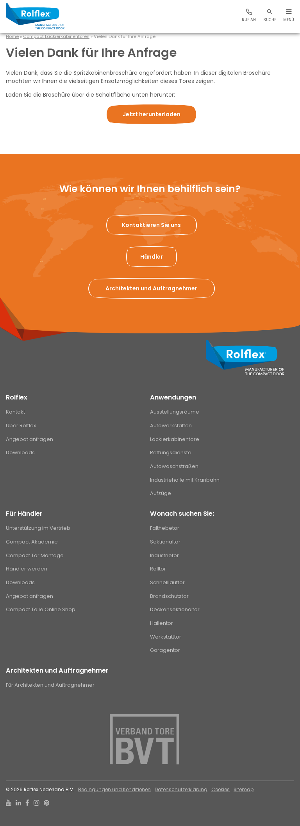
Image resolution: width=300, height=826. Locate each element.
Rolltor (158, 568)
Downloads (20, 452)
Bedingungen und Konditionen (114, 789)
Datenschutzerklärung (181, 789)
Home (12, 36)
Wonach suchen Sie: (182, 513)
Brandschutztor (169, 596)
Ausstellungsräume (174, 412)
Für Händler (24, 513)
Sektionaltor (165, 541)
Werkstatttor (165, 637)
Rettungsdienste (170, 452)
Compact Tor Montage (35, 555)
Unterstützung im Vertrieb (38, 528)
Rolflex (16, 397)
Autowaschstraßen (174, 466)
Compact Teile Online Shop (40, 609)
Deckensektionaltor (175, 609)
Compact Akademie (32, 541)
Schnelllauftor (167, 582)
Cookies (220, 789)
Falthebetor (164, 528)
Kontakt (15, 412)
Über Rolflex (21, 425)
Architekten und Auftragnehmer (57, 670)
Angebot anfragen (29, 439)
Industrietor (164, 555)
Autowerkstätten (171, 425)
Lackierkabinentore (174, 439)
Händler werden (26, 568)
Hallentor (161, 623)
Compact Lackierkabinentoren (56, 36)
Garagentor (165, 650)
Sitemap (244, 789)
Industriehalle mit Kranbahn (185, 480)
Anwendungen (173, 397)
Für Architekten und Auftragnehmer (50, 685)
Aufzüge (160, 493)
